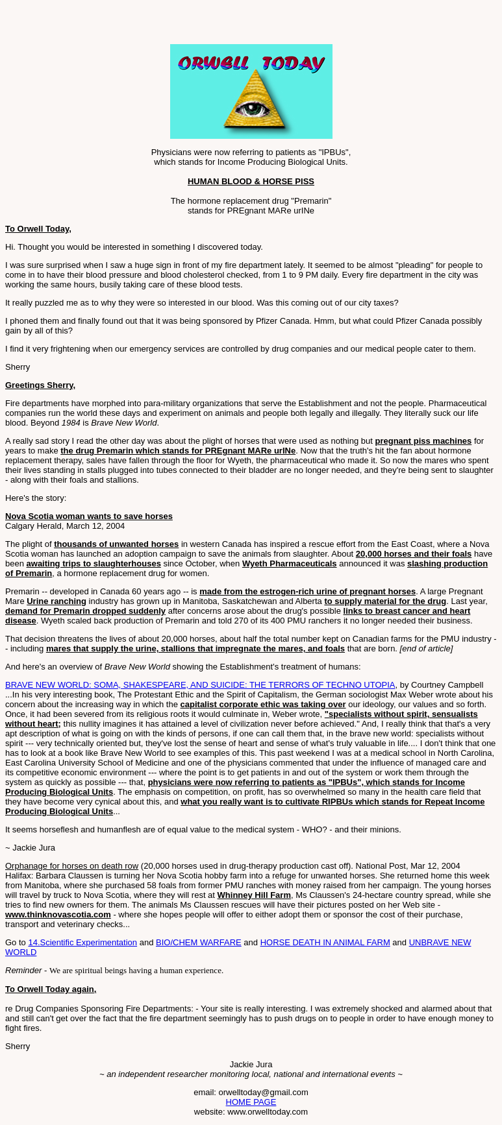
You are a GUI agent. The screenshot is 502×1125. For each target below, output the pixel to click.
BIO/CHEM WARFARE (199, 942)
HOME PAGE (251, 1102)
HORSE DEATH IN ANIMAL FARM (325, 942)
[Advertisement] (157, 24)
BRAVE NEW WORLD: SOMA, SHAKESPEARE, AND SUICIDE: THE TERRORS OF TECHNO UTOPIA (200, 685)
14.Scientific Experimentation (82, 942)
